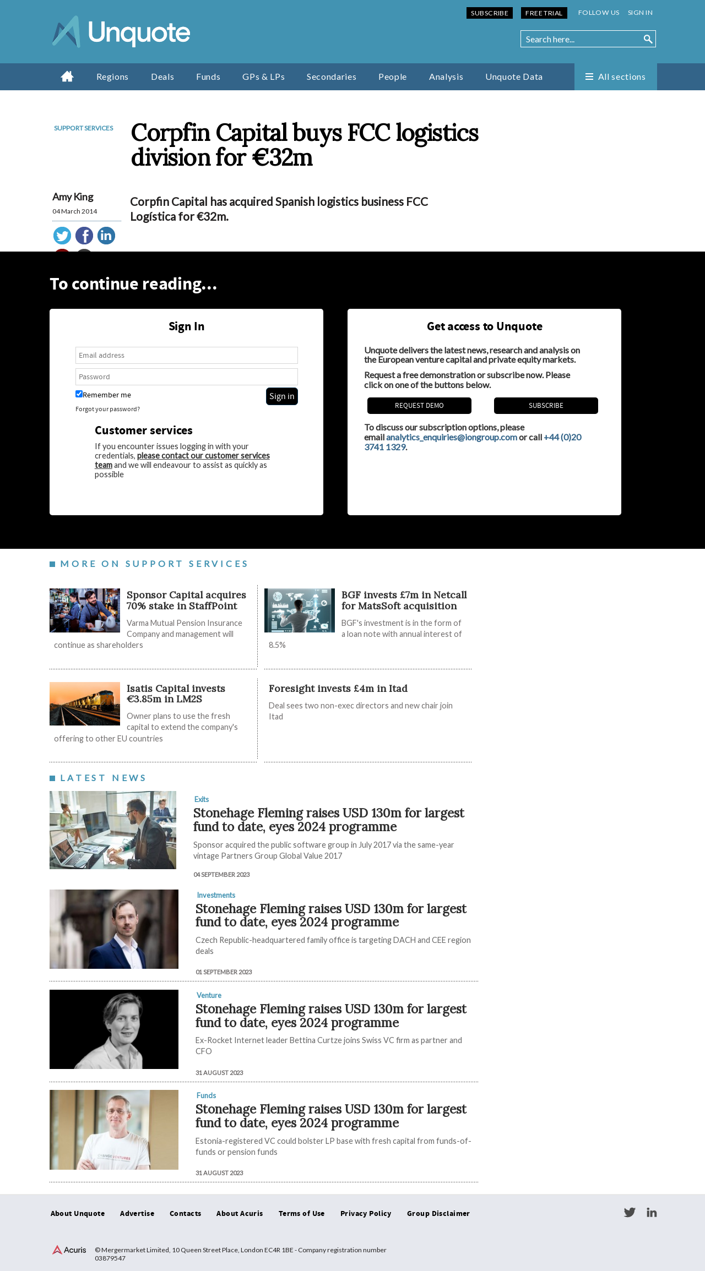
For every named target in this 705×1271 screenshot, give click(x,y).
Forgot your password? (107, 409)
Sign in (640, 12)
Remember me (103, 395)
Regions (112, 76)
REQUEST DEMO (419, 405)
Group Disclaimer (438, 1213)
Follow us (599, 12)
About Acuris (239, 1213)
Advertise (137, 1213)
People (392, 76)
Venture (209, 995)
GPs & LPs (263, 76)
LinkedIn (651, 1212)
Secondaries (331, 76)
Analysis (446, 76)
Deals (162, 76)
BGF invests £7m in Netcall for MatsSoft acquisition (404, 600)
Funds (208, 76)
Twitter (629, 1212)
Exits (201, 799)
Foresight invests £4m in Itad (338, 688)
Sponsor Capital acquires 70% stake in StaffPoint (186, 600)
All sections (622, 76)
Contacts (185, 1213)
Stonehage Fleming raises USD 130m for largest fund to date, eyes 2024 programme (328, 819)
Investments (216, 895)
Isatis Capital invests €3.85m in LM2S (176, 693)
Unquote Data (514, 76)
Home (67, 76)
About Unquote (78, 1213)
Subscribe (489, 13)
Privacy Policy (366, 1213)
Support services (83, 128)
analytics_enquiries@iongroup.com (451, 437)
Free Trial (543, 13)
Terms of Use (302, 1213)
